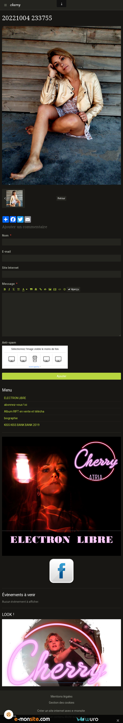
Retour (61, 198)
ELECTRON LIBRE (15, 398)
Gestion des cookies (61, 702)
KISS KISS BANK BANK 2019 (22, 425)
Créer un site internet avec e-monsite (61, 710)
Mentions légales (61, 696)
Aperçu (73, 289)
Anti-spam (9, 342)
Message (8, 283)
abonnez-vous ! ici (15, 404)
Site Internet (10, 267)
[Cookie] (8, 714)
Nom (5, 235)
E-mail (6, 251)
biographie (11, 418)
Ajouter (61, 376)
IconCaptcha (34, 367)
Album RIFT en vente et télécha (24, 411)
